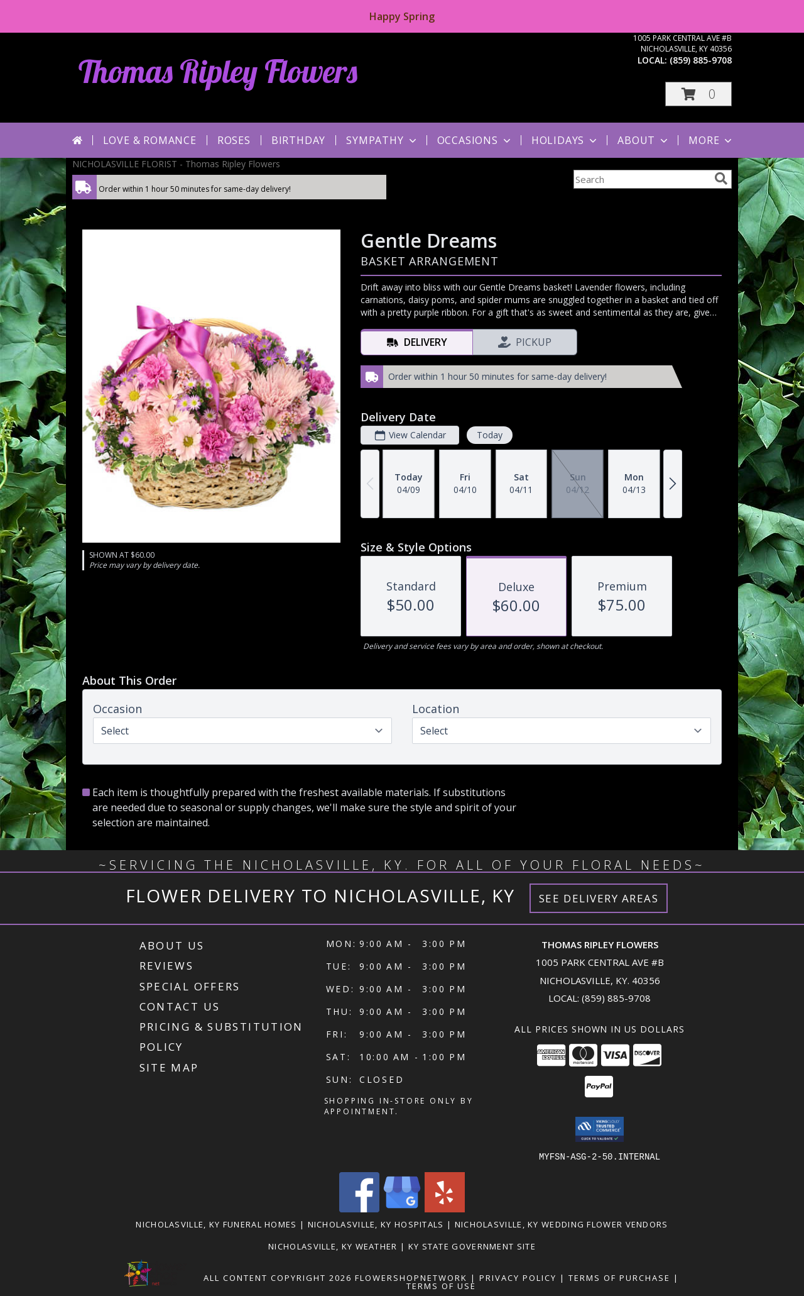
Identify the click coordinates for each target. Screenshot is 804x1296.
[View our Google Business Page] (402, 1208)
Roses (234, 140)
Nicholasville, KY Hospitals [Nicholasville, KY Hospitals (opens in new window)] (376, 1223)
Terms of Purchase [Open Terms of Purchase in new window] (619, 1277)
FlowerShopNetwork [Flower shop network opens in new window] (411, 1277)
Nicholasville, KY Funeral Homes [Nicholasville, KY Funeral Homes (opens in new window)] (216, 1223)
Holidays (565, 140)
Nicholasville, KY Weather (333, 1245)
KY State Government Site (472, 1245)
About (643, 140)
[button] (698, 94)
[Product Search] (641, 179)
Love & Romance (150, 140)
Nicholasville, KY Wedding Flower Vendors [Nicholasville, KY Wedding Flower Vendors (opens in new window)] (561, 1223)
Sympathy (382, 140)
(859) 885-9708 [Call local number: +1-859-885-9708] (701, 60)
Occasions (475, 140)
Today (490, 435)
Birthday (298, 140)
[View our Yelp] (445, 1208)
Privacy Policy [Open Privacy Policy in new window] (518, 1277)
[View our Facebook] (359, 1208)
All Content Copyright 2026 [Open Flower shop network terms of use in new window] (278, 1277)
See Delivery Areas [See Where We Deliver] (599, 898)
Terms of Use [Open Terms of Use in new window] (441, 1285)
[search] (721, 179)
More (711, 140)
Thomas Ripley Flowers (218, 71)
